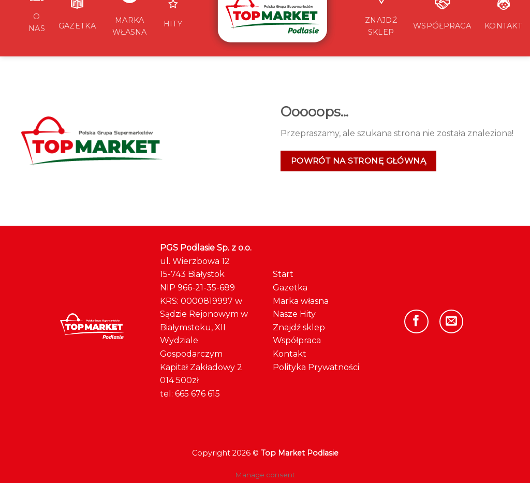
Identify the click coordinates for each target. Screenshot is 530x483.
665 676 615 (197, 394)
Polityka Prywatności (316, 367)
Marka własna (301, 301)
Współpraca (297, 340)
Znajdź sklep (299, 327)
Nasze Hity (294, 314)
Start (283, 274)
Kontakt (289, 354)
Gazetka (290, 287)
